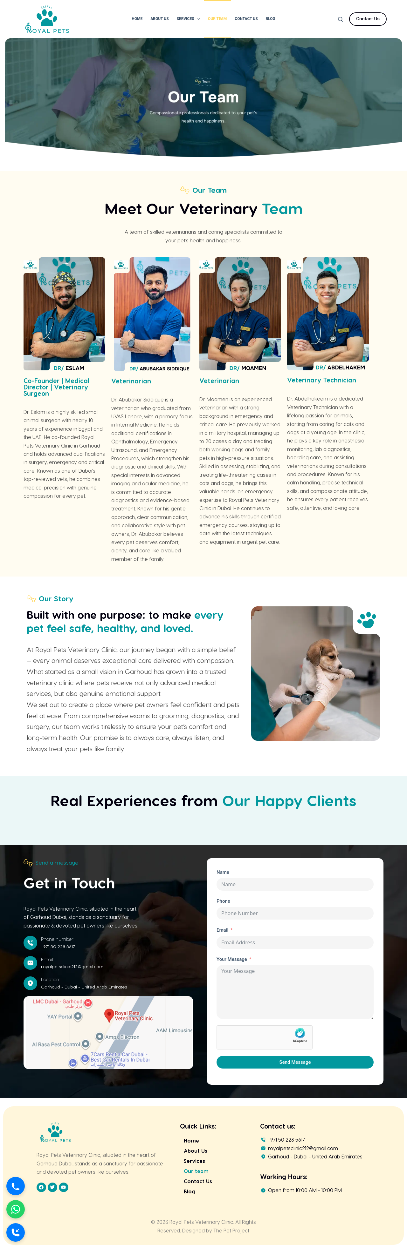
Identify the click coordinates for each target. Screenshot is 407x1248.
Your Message (232, 959)
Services (190, 19)
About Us (159, 19)
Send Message (295, 1062)
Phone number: (57, 939)
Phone (223, 901)
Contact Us (246, 19)
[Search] (340, 19)
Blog (270, 19)
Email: (47, 959)
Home (137, 19)
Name (223, 872)
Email (222, 930)
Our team (196, 1171)
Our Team (217, 19)
